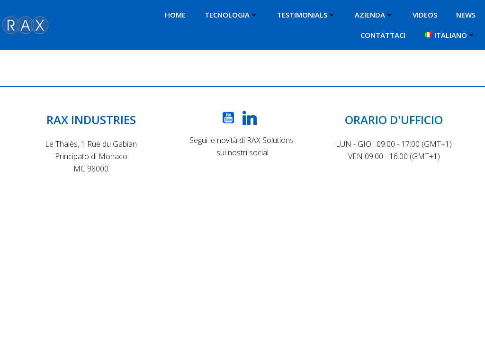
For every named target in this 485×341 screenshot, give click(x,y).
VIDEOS (425, 14)
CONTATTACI (382, 35)
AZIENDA (374, 14)
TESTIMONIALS (306, 14)
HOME (175, 14)
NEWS (466, 14)
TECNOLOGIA (231, 14)
